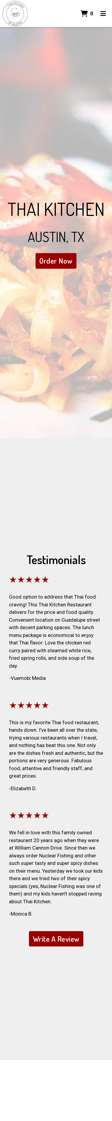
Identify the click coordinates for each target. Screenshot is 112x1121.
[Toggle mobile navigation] (103, 13)
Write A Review (56, 938)
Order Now (56, 260)
